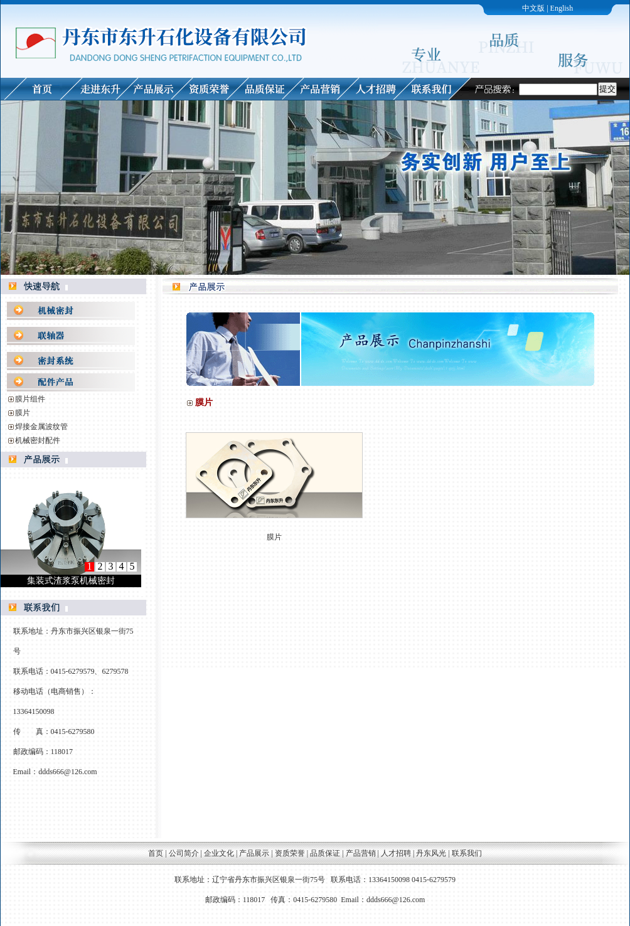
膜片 (22, 412)
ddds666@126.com (67, 771)
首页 (155, 853)
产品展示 (254, 853)
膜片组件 (30, 399)
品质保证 (325, 853)
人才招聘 (396, 853)
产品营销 (361, 853)
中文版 (533, 8)
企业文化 (219, 853)
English (562, 8)
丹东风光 (432, 853)
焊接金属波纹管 (41, 426)
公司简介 (184, 853)
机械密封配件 (37, 440)
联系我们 (467, 853)
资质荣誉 (290, 853)
